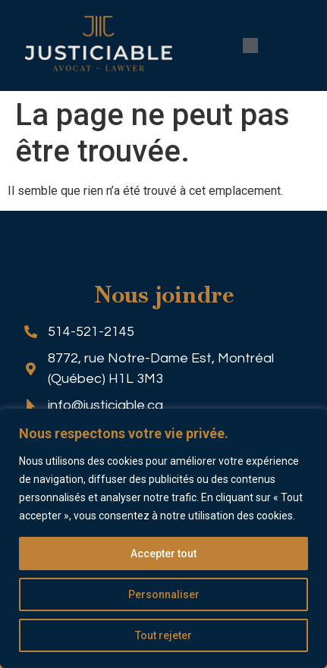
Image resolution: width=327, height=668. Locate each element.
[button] (250, 45)
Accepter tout (163, 553)
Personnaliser (164, 594)
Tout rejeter (163, 635)
